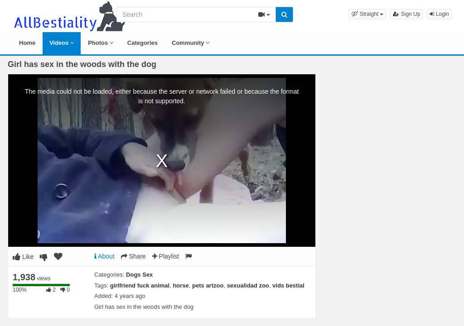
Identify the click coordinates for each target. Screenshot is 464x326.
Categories (142, 42)
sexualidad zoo (248, 285)
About (104, 256)
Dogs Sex (139, 274)
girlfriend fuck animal (139, 285)
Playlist (165, 256)
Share (133, 256)
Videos (61, 42)
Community (190, 42)
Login (439, 14)
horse (180, 285)
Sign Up (406, 14)
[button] (367, 14)
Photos (100, 42)
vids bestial (288, 285)
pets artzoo (207, 285)
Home (27, 42)
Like (23, 256)
